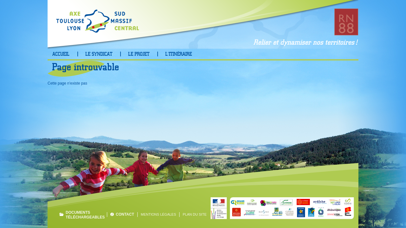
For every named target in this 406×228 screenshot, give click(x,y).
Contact (125, 214)
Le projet (138, 54)
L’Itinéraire (178, 54)
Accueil (60, 54)
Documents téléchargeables (85, 214)
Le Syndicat (98, 54)
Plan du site (194, 214)
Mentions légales (158, 214)
